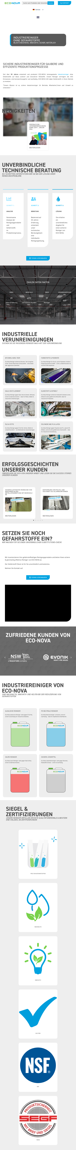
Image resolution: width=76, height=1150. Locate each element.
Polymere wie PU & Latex (50, 424)
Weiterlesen (34, 147)
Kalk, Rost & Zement (12, 391)
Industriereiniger (63, 74)
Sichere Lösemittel (48, 757)
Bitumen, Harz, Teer (12, 358)
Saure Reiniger (11, 757)
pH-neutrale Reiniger (49, 711)
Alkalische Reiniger (12, 711)
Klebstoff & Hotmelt (49, 391)
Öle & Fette (9, 424)
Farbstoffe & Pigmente (50, 358)
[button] (38, 17)
